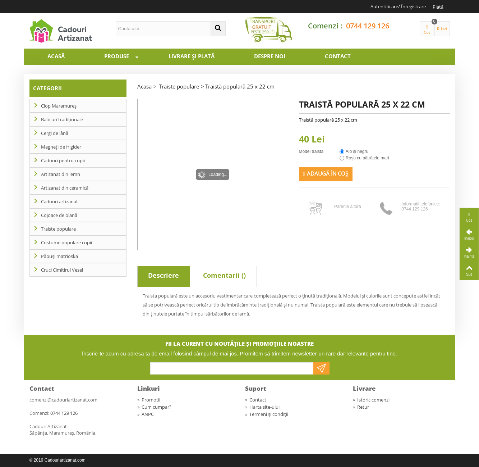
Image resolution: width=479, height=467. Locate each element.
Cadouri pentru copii (63, 160)
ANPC (145, 414)
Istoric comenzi (371, 399)
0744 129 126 (367, 26)
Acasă (56, 56)
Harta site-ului (262, 407)
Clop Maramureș (59, 106)
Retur (361, 407)
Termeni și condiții (266, 414)
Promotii (148, 399)
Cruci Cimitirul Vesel (62, 270)
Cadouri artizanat (59, 201)
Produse (124, 56)
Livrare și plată (192, 56)
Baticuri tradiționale (62, 119)
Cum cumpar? (154, 407)
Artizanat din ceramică (64, 188)
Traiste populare (58, 229)
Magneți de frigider (61, 147)
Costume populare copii (66, 242)
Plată (438, 7)
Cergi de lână (54, 133)
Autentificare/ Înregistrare (398, 6)
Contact (338, 56)
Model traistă (312, 151)
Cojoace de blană (59, 215)
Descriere (163, 275)
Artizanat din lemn (60, 174)
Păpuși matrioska (59, 256)
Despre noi (269, 56)
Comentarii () (224, 275)
